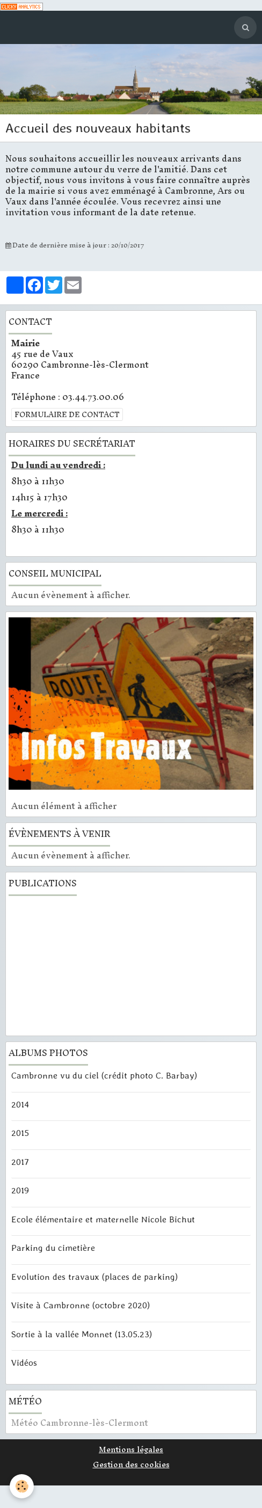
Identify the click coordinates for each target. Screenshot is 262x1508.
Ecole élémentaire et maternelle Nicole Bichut (103, 1218)
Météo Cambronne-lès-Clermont (79, 1422)
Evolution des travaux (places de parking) (94, 1276)
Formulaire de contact (67, 414)
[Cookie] (22, 1486)
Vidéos (24, 1362)
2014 (20, 1103)
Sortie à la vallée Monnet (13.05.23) (81, 1333)
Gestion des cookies (131, 1464)
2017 (20, 1161)
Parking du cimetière (53, 1247)
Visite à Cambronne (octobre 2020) (80, 1305)
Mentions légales (131, 1449)
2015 (20, 1132)
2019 (20, 1190)
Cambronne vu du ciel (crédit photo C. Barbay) (104, 1075)
